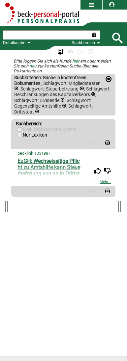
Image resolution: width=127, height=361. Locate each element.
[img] (97, 171)
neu (32, 66)
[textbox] (46, 35)
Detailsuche (14, 42)
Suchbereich (86, 42)
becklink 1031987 (33, 153)
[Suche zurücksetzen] (95, 35)
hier (75, 61)
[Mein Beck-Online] (19, 129)
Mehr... (105, 182)
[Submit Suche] (117, 37)
